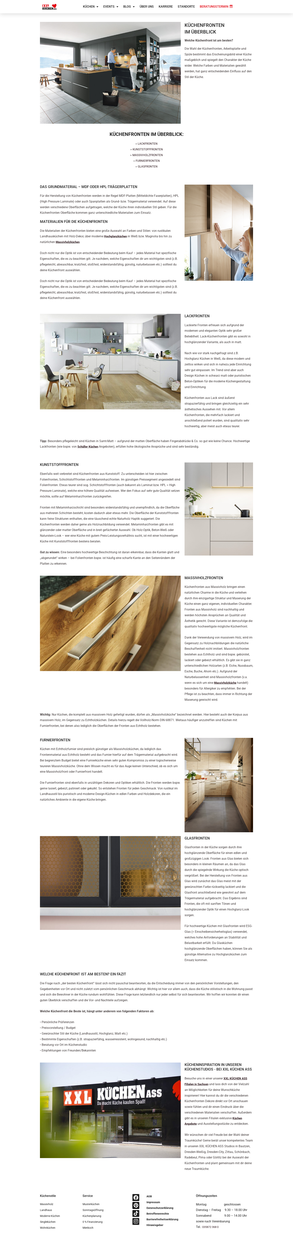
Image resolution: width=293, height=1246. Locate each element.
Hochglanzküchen (116, 236)
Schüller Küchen (88, 446)
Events (110, 6)
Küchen (90, 6)
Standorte (186, 6)
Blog (129, 6)
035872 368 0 (211, 1226)
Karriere (166, 6)
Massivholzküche (226, 682)
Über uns (147, 6)
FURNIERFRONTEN (147, 160)
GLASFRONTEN (147, 166)
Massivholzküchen (68, 242)
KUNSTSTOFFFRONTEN (147, 149)
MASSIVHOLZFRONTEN (147, 155)
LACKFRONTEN (147, 143)
